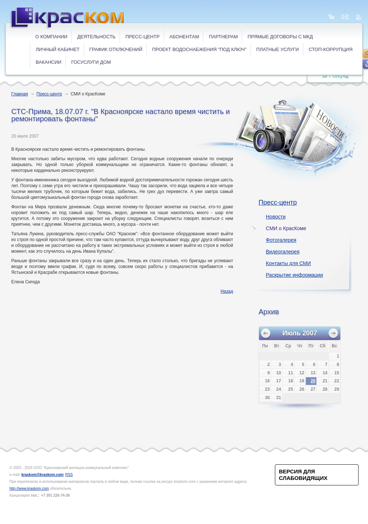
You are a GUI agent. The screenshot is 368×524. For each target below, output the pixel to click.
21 (325, 380)
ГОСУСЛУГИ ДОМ (91, 62)
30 (267, 397)
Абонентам (184, 36)
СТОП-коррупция (331, 49)
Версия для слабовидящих (303, 474)
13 (313, 372)
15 (336, 372)
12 (301, 372)
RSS (69, 475)
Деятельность (96, 36)
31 (278, 397)
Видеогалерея (283, 252)
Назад (227, 291)
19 (301, 380)
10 (278, 372)
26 (301, 389)
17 (278, 380)
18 (290, 380)
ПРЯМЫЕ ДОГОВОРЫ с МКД (280, 36)
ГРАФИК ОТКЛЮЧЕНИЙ (116, 49)
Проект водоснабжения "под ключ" (199, 49)
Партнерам (223, 36)
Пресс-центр (142, 36)
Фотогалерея (281, 240)
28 (325, 389)
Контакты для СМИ (288, 263)
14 (325, 372)
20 (313, 380)
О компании (51, 36)
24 (278, 389)
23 (267, 389)
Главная (19, 93)
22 (336, 380)
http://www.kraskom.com (29, 488)
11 (290, 372)
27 (313, 389)
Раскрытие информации (294, 275)
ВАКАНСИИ (48, 62)
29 (336, 389)
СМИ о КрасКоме (286, 228)
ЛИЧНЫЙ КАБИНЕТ (58, 49)
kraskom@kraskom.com (42, 475)
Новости (275, 217)
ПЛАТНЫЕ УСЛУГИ (277, 49)
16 (267, 380)
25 (290, 389)
